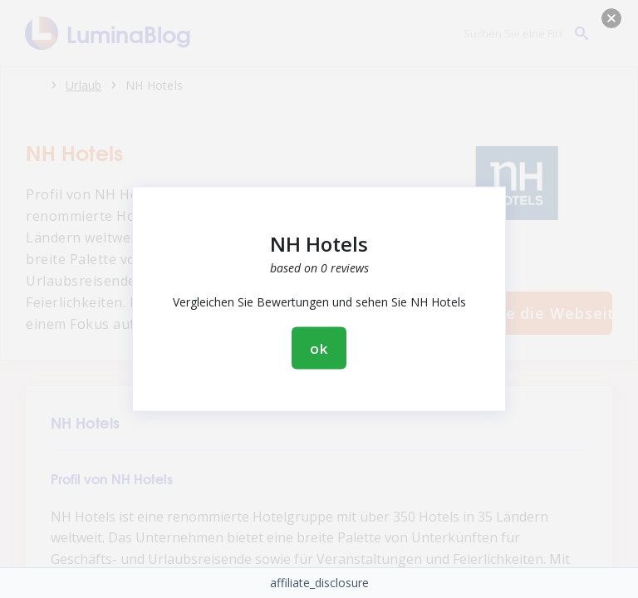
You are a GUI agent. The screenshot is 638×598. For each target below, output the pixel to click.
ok (319, 348)
